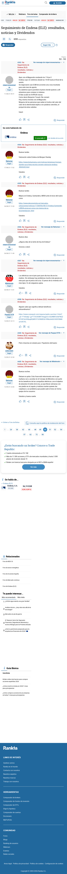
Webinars (6, 847)
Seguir (9, 90)
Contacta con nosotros (11, 770)
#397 (19, 261)
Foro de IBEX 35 (8, 561)
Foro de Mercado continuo (11, 580)
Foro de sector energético (11, 568)
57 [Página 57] (24, 434)
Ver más (33, 467)
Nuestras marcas (9, 778)
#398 (19, 299)
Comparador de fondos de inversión (16, 801)
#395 (19, 183)
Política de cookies (37, 863)
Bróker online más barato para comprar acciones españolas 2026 (15, 680)
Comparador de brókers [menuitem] (48, 14)
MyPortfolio (7, 820)
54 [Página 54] (61, 429)
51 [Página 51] (50, 429)
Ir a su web (40, 138)
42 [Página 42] (23, 429)
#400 (19, 361)
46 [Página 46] (29, 429)
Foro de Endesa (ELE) (9, 586)
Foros (5, 836)
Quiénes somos (9, 763)
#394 (19, 145)
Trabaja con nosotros (11, 781)
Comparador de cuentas (12, 812)
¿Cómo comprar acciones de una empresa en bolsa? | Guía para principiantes (16, 694)
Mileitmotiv (9, 283)
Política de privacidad (21, 863)
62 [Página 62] (30, 434)
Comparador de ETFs (11, 805)
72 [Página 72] (37, 434)
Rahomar (9, 161)
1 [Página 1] (4, 429)
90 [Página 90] (43, 434)
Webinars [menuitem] (22, 14)
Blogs (5, 839)
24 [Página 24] (11, 429)
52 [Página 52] (55, 429)
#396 (19, 227)
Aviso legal (8, 863)
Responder (8, 45)
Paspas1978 (9, 314)
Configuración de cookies (54, 863)
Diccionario (7, 816)
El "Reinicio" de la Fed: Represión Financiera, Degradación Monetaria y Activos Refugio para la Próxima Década (18, 622)
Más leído (21, 597)
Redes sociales (8, 854)
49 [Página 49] (40, 429)
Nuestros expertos (9, 774)
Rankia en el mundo (10, 766)
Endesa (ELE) (7, 483)
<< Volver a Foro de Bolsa (10, 422)
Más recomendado (8, 597)
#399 (19, 333)
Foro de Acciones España (11, 574)
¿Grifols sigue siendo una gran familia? (17, 601)
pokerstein (9, 351)
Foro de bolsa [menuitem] (32, 14)
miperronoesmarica (9, 86)
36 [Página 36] (17, 429)
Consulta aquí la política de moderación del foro (45, 423)
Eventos (6, 851)
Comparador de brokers (11, 797)
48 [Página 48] (35, 429)
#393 (19, 62)
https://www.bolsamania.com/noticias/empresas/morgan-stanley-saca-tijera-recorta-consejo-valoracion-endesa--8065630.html (40, 164)
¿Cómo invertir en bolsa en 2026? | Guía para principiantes (15, 687)
